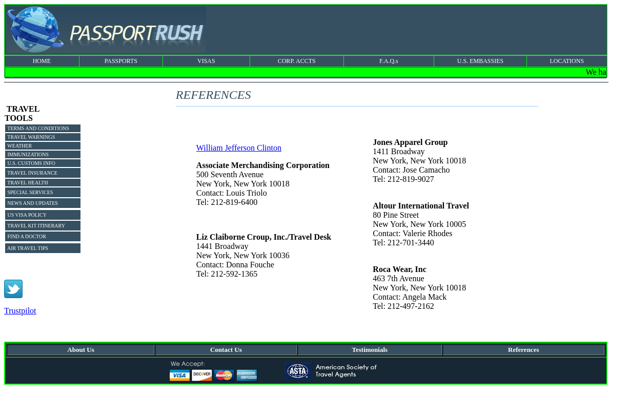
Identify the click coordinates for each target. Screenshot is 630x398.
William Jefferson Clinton (238, 147)
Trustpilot (20, 310)
